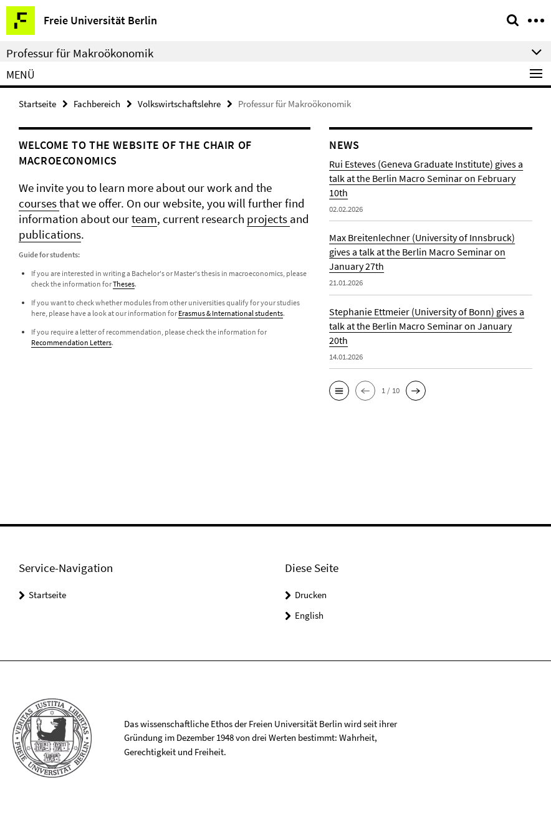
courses (39, 203)
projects (268, 218)
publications (50, 234)
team (144, 218)
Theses (124, 283)
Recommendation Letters (71, 342)
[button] (339, 390)
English (309, 615)
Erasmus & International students (230, 313)
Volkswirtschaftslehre (179, 104)
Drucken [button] (311, 595)
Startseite (37, 104)
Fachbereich (97, 104)
